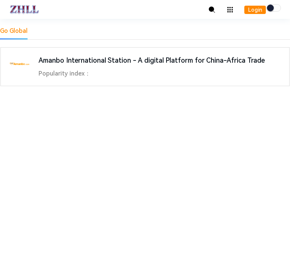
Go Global (14, 30)
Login (255, 10)
